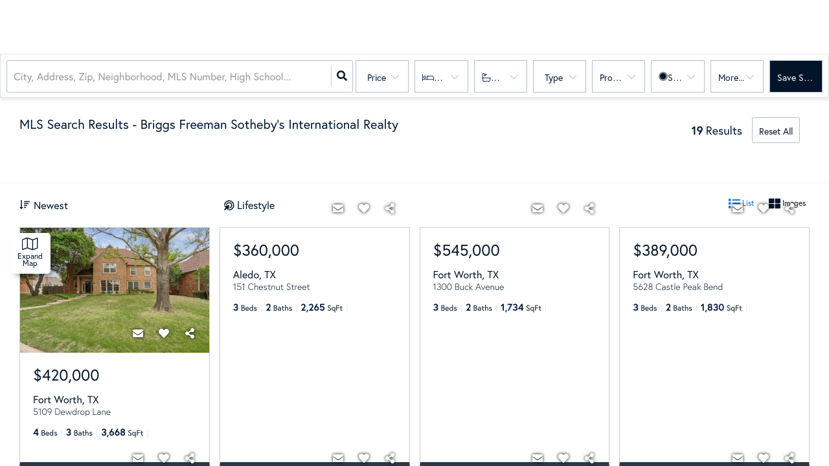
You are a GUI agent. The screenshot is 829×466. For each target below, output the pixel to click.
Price (376, 77)
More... (731, 77)
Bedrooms (452, 77)
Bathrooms (510, 77)
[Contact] (138, 333)
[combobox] (15, 76)
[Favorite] (164, 333)
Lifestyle (256, 205)
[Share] (190, 333)
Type (554, 77)
